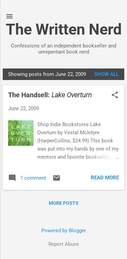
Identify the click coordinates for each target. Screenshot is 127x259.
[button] (115, 95)
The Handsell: (50, 95)
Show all (106, 74)
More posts (64, 203)
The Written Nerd (64, 29)
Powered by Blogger (63, 230)
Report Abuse (63, 244)
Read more (105, 178)
